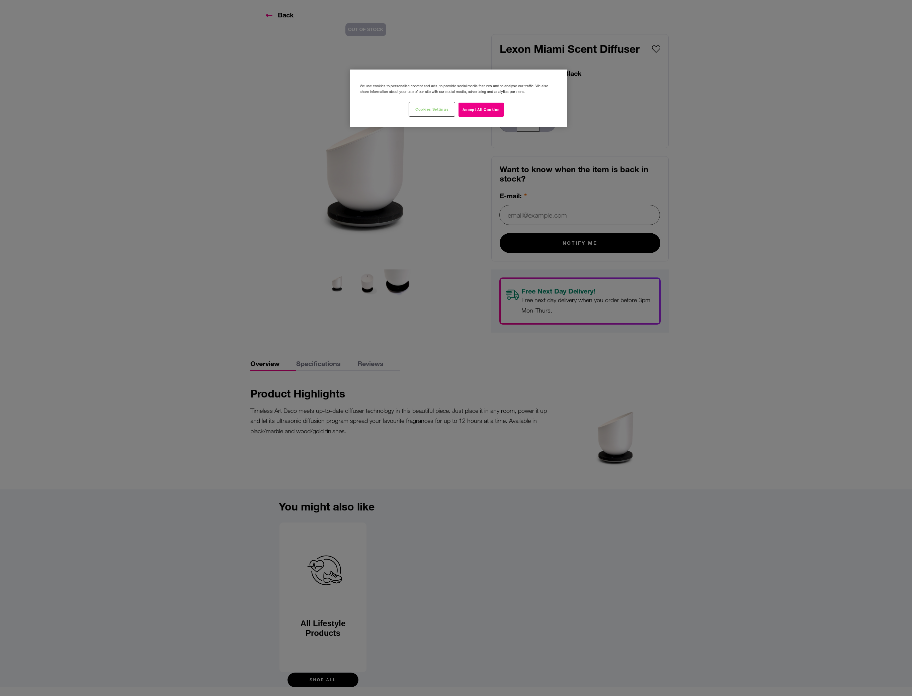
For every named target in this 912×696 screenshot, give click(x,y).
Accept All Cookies (481, 109)
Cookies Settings (431, 109)
